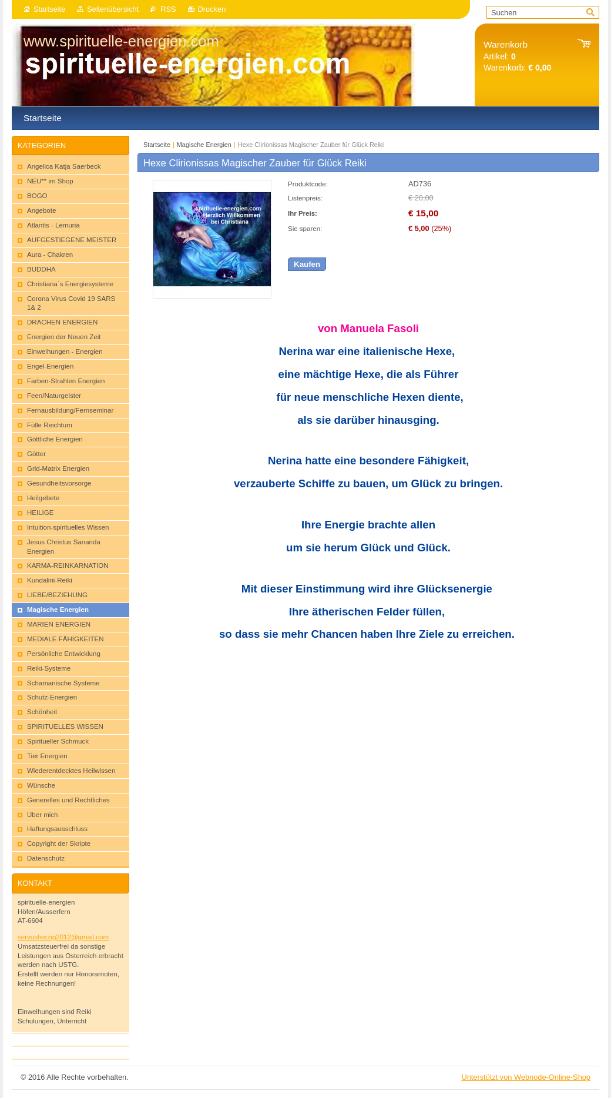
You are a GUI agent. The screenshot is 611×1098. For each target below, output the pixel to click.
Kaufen (307, 264)
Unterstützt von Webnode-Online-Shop (525, 1077)
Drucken (212, 9)
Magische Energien (204, 144)
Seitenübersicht (113, 9)
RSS (168, 9)
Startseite (49, 9)
